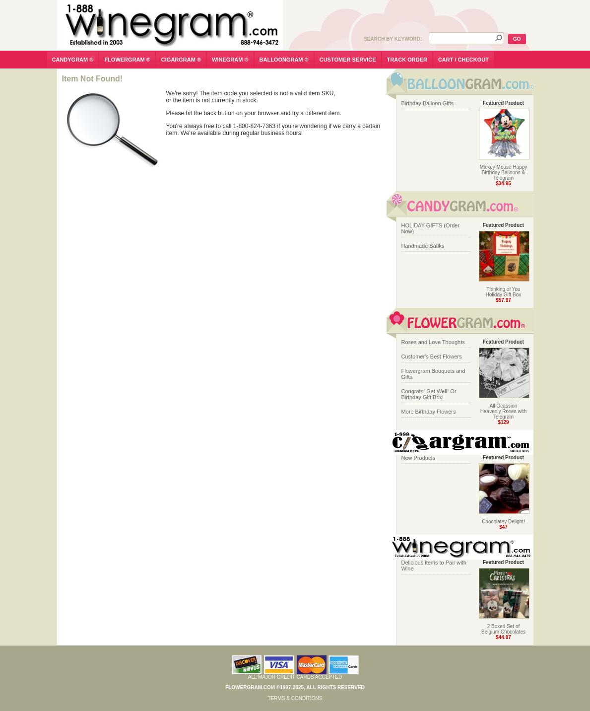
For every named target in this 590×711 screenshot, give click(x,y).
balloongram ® (284, 60)
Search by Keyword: (393, 39)
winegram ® (230, 60)
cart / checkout (463, 60)
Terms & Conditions (294, 698)
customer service (348, 60)
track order (407, 60)
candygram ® (73, 60)
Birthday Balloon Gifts (427, 103)
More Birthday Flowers (428, 412)
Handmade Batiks (423, 246)
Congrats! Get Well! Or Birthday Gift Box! (429, 394)
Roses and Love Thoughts (433, 342)
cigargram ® (181, 60)
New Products (418, 458)
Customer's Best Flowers (431, 356)
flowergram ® (127, 60)
